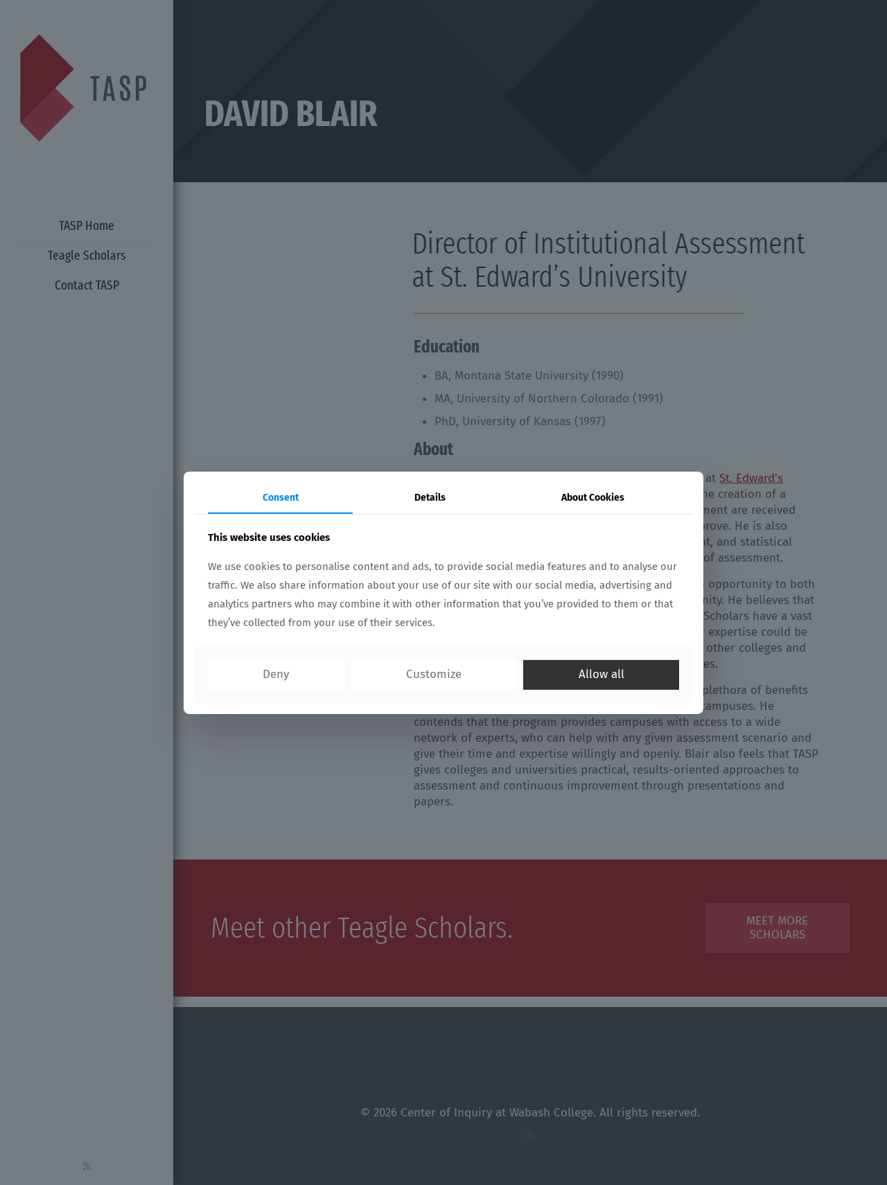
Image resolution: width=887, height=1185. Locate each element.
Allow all (601, 674)
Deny (276, 674)
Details (430, 497)
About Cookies (592, 497)
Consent (281, 497)
